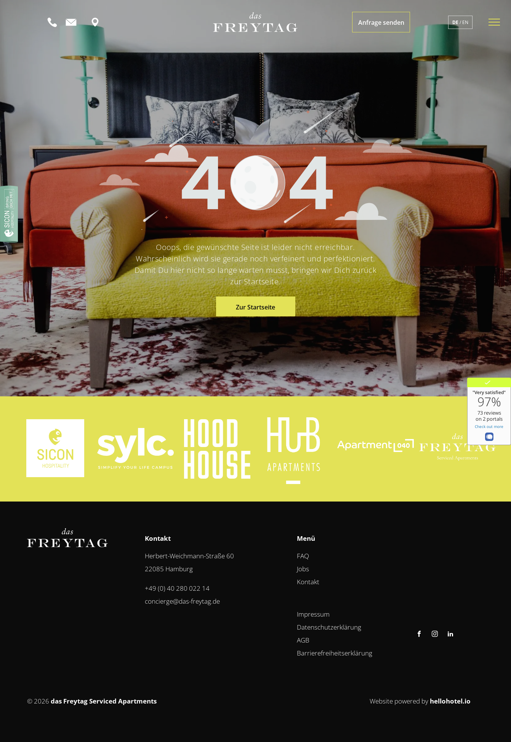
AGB (303, 640)
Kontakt (308, 581)
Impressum (313, 614)
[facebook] (419, 634)
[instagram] (434, 634)
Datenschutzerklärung (329, 627)
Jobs (303, 568)
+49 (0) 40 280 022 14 (177, 588)
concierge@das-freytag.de (182, 601)
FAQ (303, 555)
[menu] (494, 22)
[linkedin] (450, 634)
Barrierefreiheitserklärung (334, 653)
